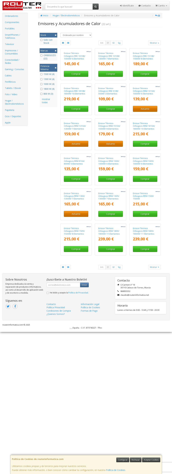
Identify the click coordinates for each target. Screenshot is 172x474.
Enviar (84, 427)
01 (108, 43)
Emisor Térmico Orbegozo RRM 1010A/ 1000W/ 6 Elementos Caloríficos (144, 139)
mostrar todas (46, 101)
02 (113, 43)
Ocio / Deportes (13, 116)
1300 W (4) (47, 79)
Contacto (145, 5)
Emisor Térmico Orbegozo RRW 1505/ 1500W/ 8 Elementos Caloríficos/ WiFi (74, 374)
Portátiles (10, 28)
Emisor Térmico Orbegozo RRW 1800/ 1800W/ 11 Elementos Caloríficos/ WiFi (109, 374)
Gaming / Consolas (14, 69)
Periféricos (10, 81)
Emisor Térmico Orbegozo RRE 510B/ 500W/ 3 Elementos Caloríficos (108, 139)
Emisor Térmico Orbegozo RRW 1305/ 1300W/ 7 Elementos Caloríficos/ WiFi (108, 315)
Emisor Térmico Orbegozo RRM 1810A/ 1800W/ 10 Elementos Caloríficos (144, 198)
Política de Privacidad (78, 434)
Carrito (161, 5)
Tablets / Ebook (13, 88)
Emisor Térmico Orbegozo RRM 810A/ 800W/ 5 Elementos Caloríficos (74, 257)
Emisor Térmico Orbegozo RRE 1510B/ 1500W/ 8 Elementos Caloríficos (143, 80)
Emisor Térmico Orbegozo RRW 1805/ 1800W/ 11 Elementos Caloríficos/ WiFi (143, 374)
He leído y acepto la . (69, 434)
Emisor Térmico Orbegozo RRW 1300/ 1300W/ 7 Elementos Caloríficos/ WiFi (74, 315)
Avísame (145, 156)
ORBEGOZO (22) (48, 57)
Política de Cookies (115, 470)
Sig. (119, 43)
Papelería (9, 110)
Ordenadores (11, 15)
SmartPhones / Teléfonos (12, 36)
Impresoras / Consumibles (11, 52)
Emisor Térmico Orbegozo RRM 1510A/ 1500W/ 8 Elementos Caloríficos (109, 198)
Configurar (123, 459)
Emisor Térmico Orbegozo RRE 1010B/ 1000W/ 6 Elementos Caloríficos (74, 80)
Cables (8, 75)
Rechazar (136, 459)
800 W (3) (46, 93)
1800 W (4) (47, 88)
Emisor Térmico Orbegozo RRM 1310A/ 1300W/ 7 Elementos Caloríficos (75, 198)
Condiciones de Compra (58, 452)
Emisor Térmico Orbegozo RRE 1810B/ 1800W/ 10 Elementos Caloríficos (74, 139)
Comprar (76, 97)
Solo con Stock (46, 41)
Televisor (9, 44)
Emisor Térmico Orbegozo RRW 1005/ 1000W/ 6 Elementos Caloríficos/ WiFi (143, 257)
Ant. (102, 43)
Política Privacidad (55, 449)
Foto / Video (11, 94)
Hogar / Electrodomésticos (14, 102)
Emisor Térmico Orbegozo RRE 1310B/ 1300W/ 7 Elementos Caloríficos (109, 80)
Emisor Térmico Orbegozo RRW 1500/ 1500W (143, 314)
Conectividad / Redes (12, 61)
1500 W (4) (47, 74)
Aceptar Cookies (151, 459)
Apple (7, 122)
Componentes (12, 22)
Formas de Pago (89, 452)
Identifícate (127, 5)
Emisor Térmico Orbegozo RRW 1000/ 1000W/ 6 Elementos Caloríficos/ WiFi (108, 257)
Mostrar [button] (154, 43)
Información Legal (90, 446)
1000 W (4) (47, 83)
